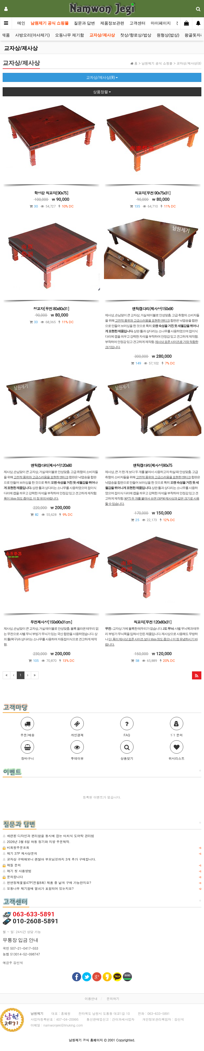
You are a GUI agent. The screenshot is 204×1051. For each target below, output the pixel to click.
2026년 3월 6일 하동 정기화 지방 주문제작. (36, 841)
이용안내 (91, 998)
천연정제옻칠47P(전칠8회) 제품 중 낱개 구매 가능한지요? (47, 882)
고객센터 (137, 23)
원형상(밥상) (168, 35)
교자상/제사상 (102, 35)
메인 (21, 23)
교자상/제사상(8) (102, 77)
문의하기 (113, 998)
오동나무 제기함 (69, 35)
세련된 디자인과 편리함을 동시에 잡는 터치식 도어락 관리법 (48, 835)
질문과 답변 (84, 23)
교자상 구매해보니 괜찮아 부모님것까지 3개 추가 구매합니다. (49, 859)
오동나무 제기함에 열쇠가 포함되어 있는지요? (38, 888)
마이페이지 (161, 23)
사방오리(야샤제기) (32, 35)
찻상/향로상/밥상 (135, 35)
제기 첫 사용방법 (17, 871)
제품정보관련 (112, 23)
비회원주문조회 (16, 847)
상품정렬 (102, 92)
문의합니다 (13, 876)
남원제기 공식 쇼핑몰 (50, 23)
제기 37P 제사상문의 (20, 853)
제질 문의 (12, 865)
